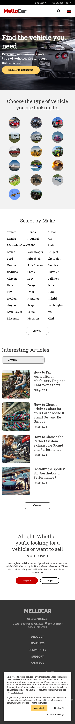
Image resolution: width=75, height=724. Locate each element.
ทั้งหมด (23, 360)
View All (37, 505)
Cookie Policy (17, 692)
